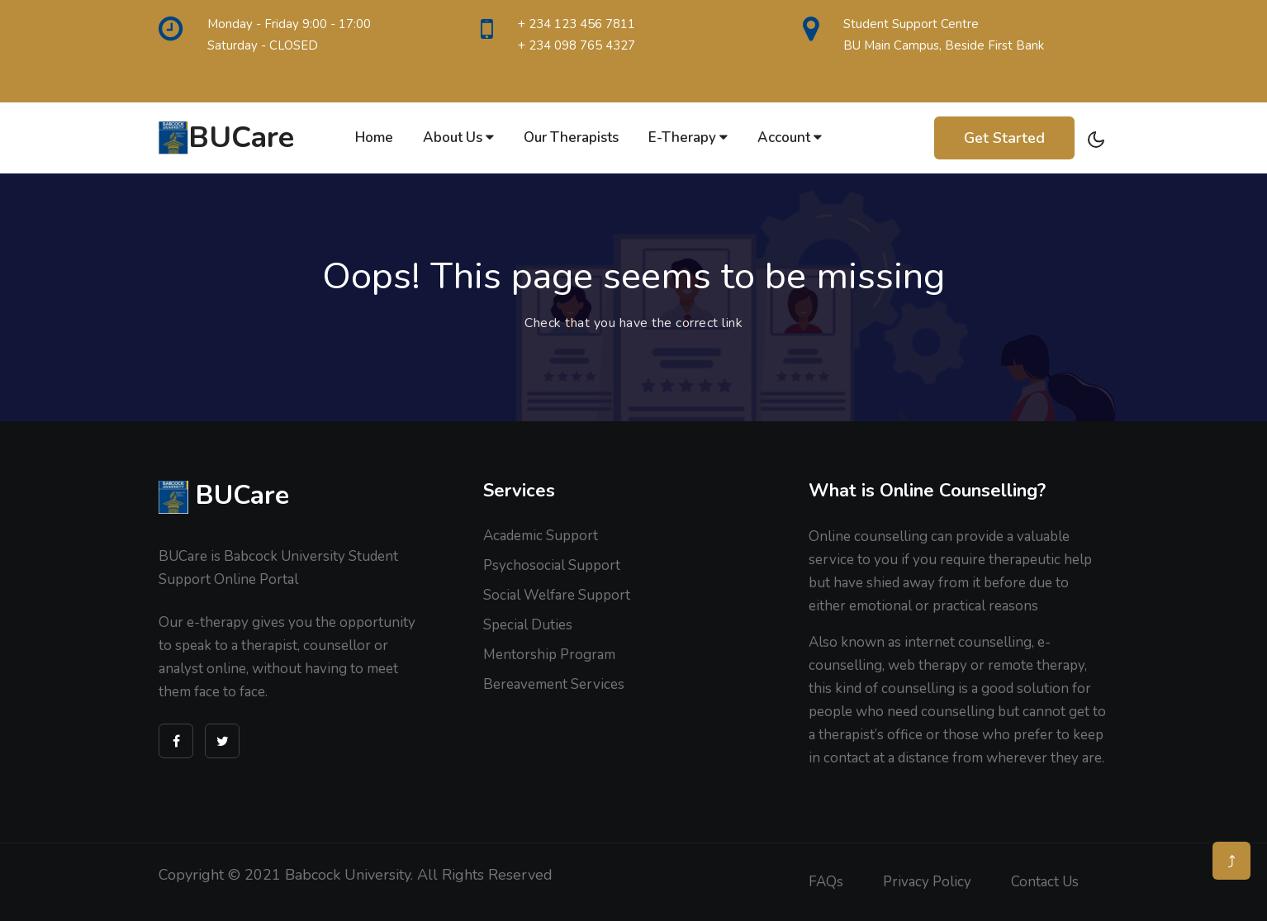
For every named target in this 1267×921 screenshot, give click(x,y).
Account (789, 137)
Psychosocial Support (551, 565)
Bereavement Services (553, 684)
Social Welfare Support (556, 595)
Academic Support (540, 535)
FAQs (826, 881)
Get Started (1004, 138)
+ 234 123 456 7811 (576, 24)
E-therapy (688, 137)
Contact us (1045, 881)
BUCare (226, 137)
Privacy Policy (927, 881)
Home (374, 137)
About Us (458, 137)
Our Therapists (571, 137)
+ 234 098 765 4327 (576, 45)
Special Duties (527, 624)
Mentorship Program (549, 654)
